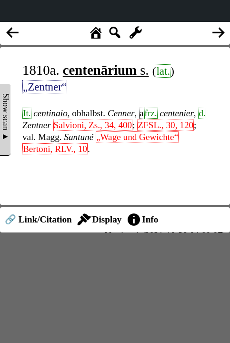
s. (106, 70)
